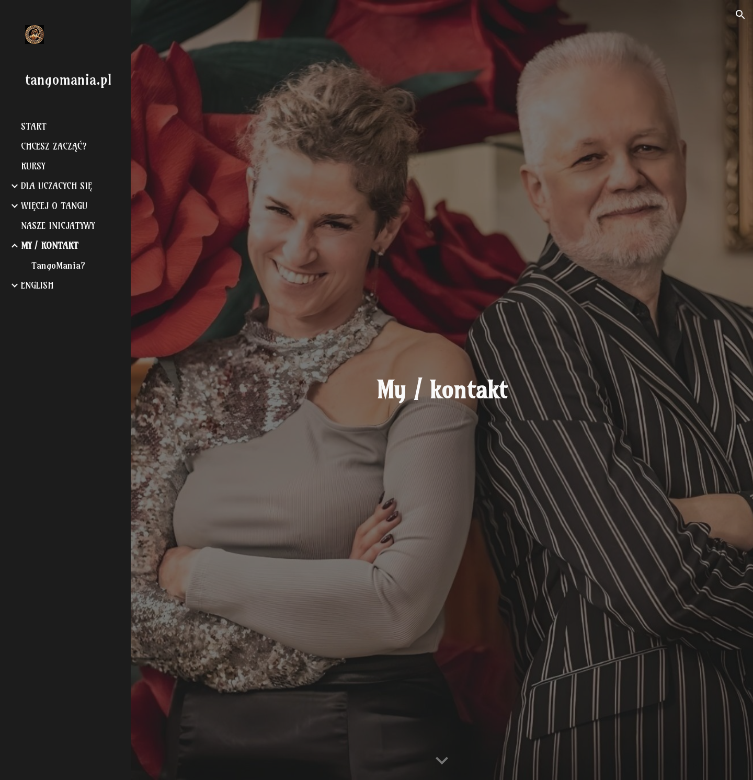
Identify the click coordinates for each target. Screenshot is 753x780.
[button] (740, 14)
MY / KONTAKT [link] (49, 245)
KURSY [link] (33, 166)
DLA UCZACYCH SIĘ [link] (56, 186)
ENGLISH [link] (37, 285)
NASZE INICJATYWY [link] (58, 226)
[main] (441, 390)
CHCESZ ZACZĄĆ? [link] (54, 146)
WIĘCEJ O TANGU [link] (54, 206)
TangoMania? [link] (58, 265)
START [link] (34, 126)
